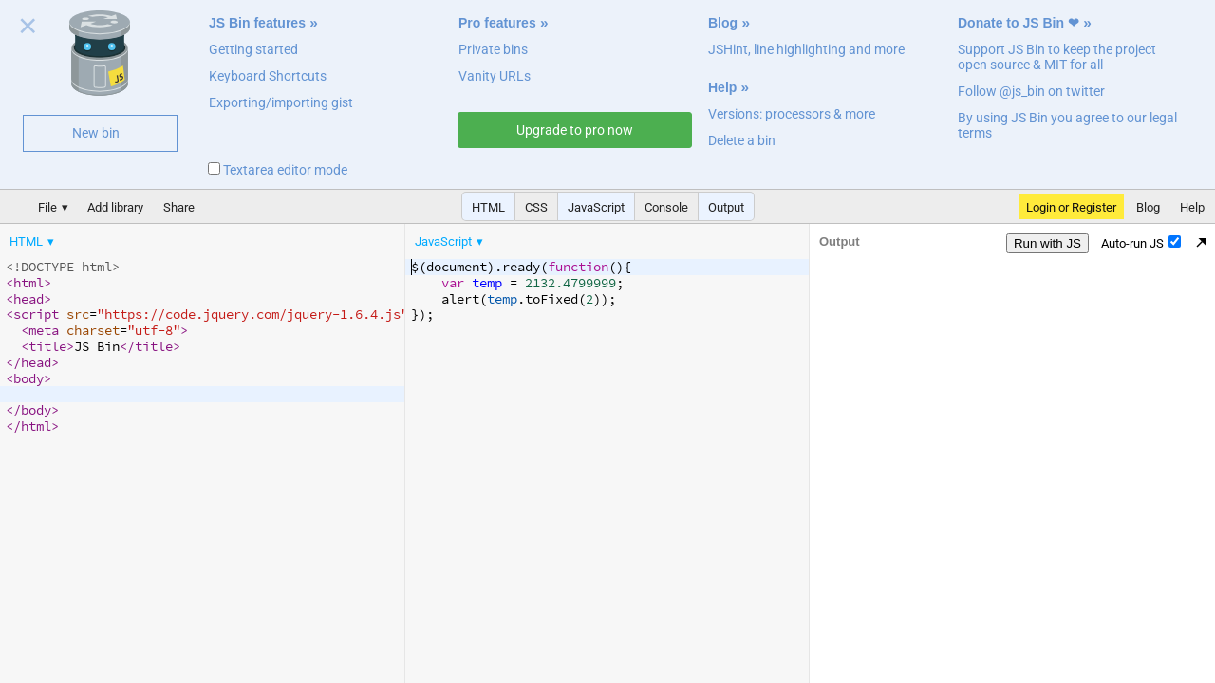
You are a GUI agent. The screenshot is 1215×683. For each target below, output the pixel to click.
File (47, 207)
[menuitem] (33, 241)
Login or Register (1071, 207)
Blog (723, 22)
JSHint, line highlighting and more (806, 49)
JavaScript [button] (596, 207)
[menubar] (152, 237)
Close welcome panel (28, 29)
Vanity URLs (494, 75)
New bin (96, 132)
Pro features (497, 22)
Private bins (493, 49)
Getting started (253, 49)
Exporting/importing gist (281, 102)
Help (722, 87)
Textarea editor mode (277, 169)
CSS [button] (536, 207)
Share (179, 207)
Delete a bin (742, 140)
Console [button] (666, 207)
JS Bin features (257, 22)
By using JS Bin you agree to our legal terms (1067, 125)
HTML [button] (488, 207)
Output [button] (726, 207)
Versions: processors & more (791, 113)
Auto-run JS (1141, 242)
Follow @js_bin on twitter (1031, 91)
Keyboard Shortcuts (268, 75)
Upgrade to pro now (574, 130)
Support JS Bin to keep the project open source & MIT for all (1057, 57)
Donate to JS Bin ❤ (1018, 22)
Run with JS (1047, 243)
